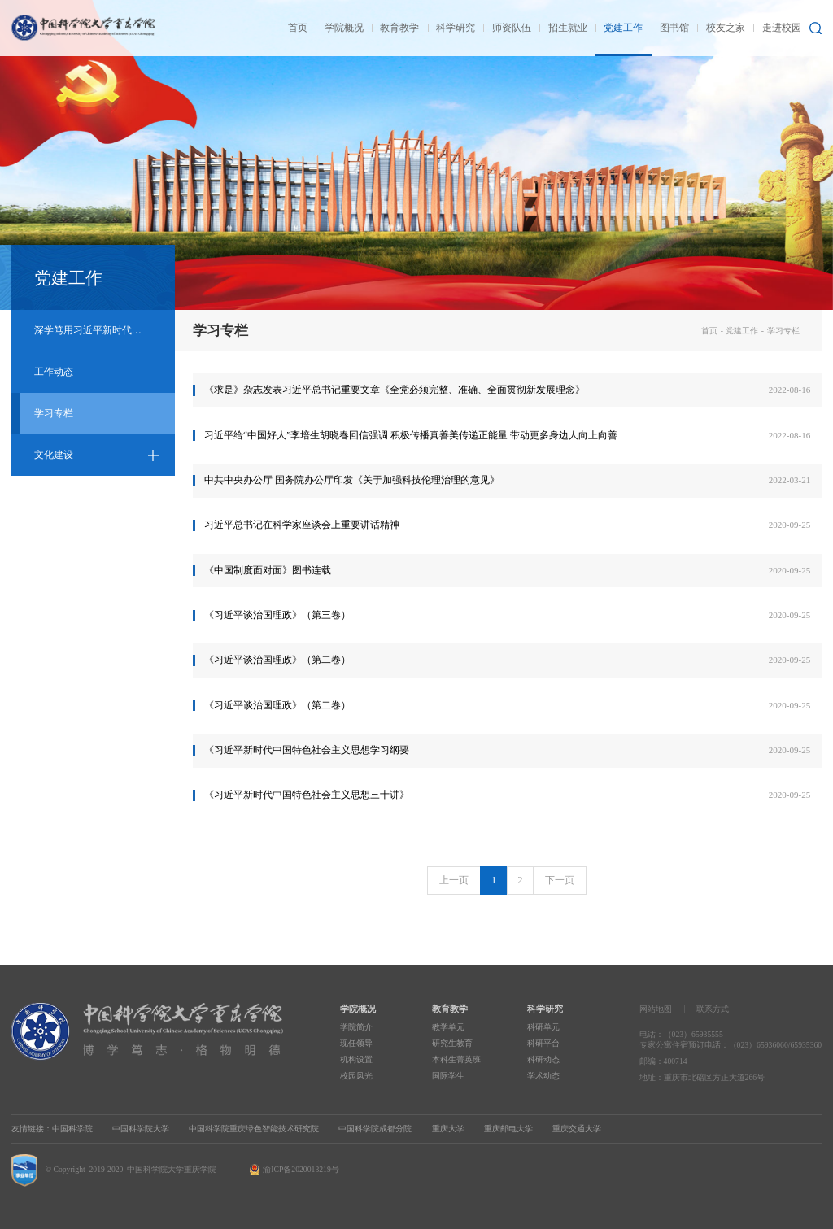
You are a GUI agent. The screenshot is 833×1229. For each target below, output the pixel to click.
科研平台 (543, 1043)
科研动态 (543, 1059)
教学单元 (448, 1026)
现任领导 (356, 1043)
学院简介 (356, 1026)
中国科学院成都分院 (375, 1128)
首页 (709, 330)
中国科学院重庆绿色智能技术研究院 (254, 1128)
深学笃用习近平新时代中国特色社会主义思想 (104, 330)
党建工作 (742, 330)
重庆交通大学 (576, 1128)
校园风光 (356, 1075)
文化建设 (53, 454)
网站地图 (655, 1009)
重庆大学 (448, 1128)
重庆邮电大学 (508, 1128)
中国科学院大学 (140, 1128)
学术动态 (543, 1075)
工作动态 (53, 371)
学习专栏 (53, 413)
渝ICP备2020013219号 (300, 1169)
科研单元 (543, 1026)
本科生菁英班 (456, 1059)
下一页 (559, 880)
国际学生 (448, 1075)
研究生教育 (452, 1043)
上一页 (454, 880)
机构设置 (356, 1059)
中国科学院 (72, 1128)
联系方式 (712, 1009)
